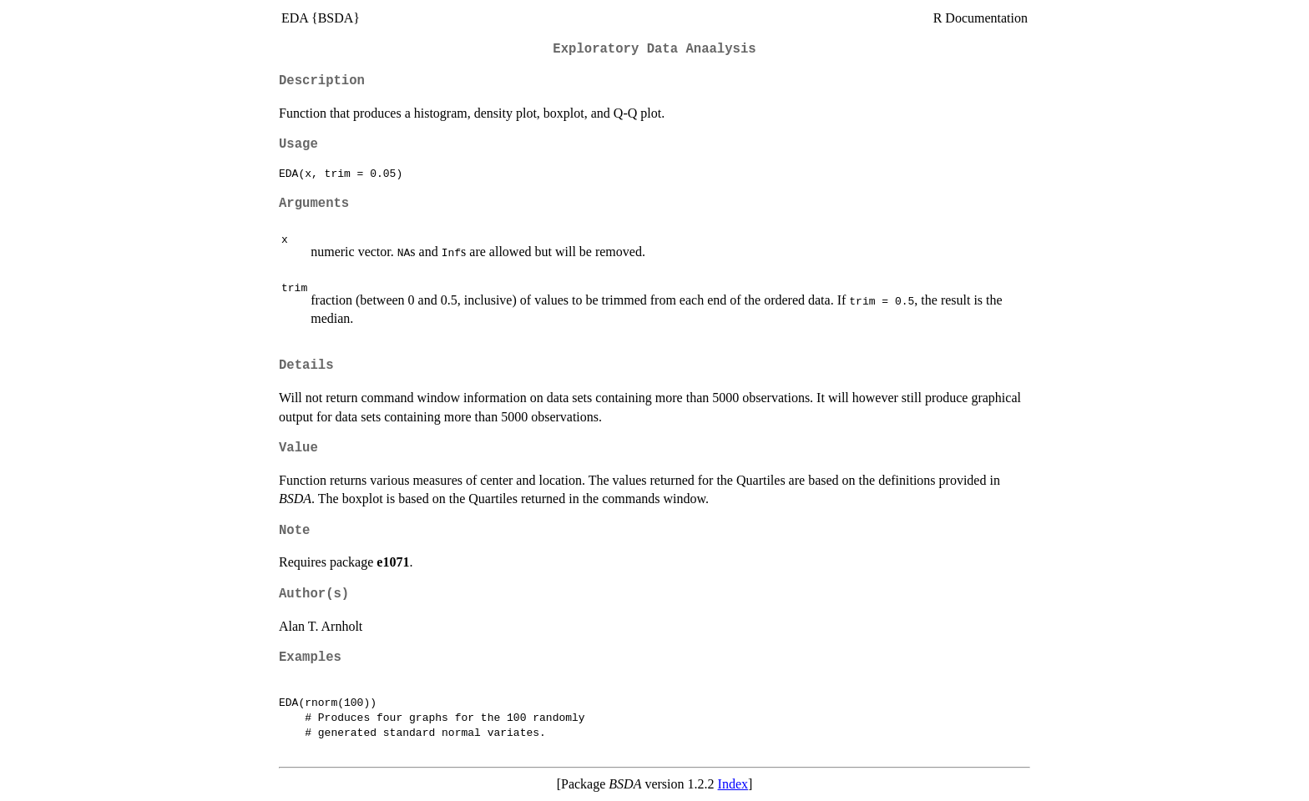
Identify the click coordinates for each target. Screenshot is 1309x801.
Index (733, 784)
